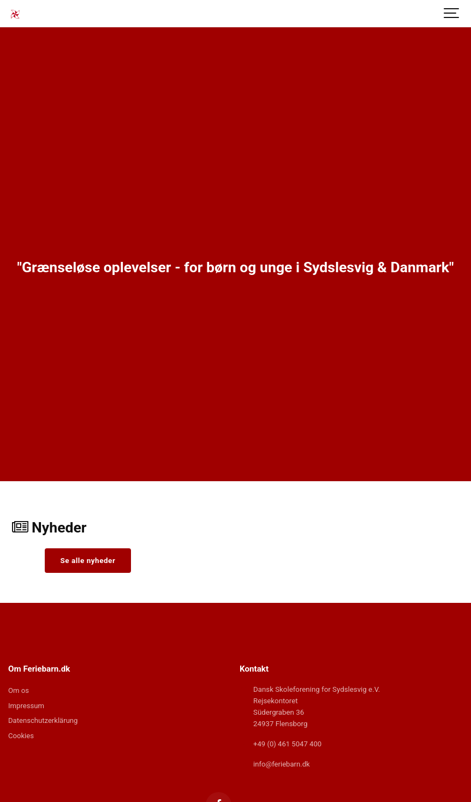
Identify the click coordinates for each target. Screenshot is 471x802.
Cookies (21, 737)
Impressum (26, 706)
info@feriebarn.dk (282, 764)
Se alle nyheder (88, 560)
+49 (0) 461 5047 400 (288, 744)
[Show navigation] (452, 13)
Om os (18, 691)
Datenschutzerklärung (43, 721)
